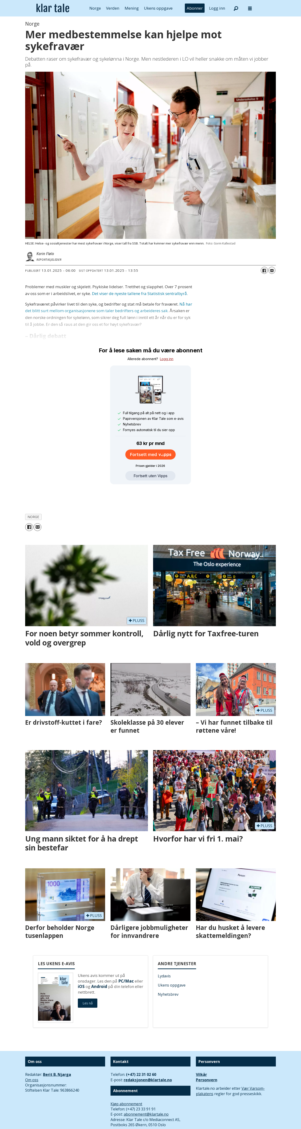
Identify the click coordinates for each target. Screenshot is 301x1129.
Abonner (195, 8)
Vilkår (201, 1052)
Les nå (88, 981)
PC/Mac (126, 959)
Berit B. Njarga (57, 1052)
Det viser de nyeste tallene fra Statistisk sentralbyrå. (140, 293)
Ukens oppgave (158, 8)
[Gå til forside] (53, 8)
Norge (95, 8)
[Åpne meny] (250, 8)
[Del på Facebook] (264, 270)
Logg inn (217, 8)
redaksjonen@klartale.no (148, 1058)
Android (99, 965)
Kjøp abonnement (126, 1082)
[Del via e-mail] (271, 270)
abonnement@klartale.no (146, 1092)
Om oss (31, 1058)
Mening (132, 8)
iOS (81, 965)
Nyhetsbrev (168, 972)
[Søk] (236, 8)
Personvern (206, 1058)
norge (33, 495)
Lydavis (164, 954)
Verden (112, 8)
